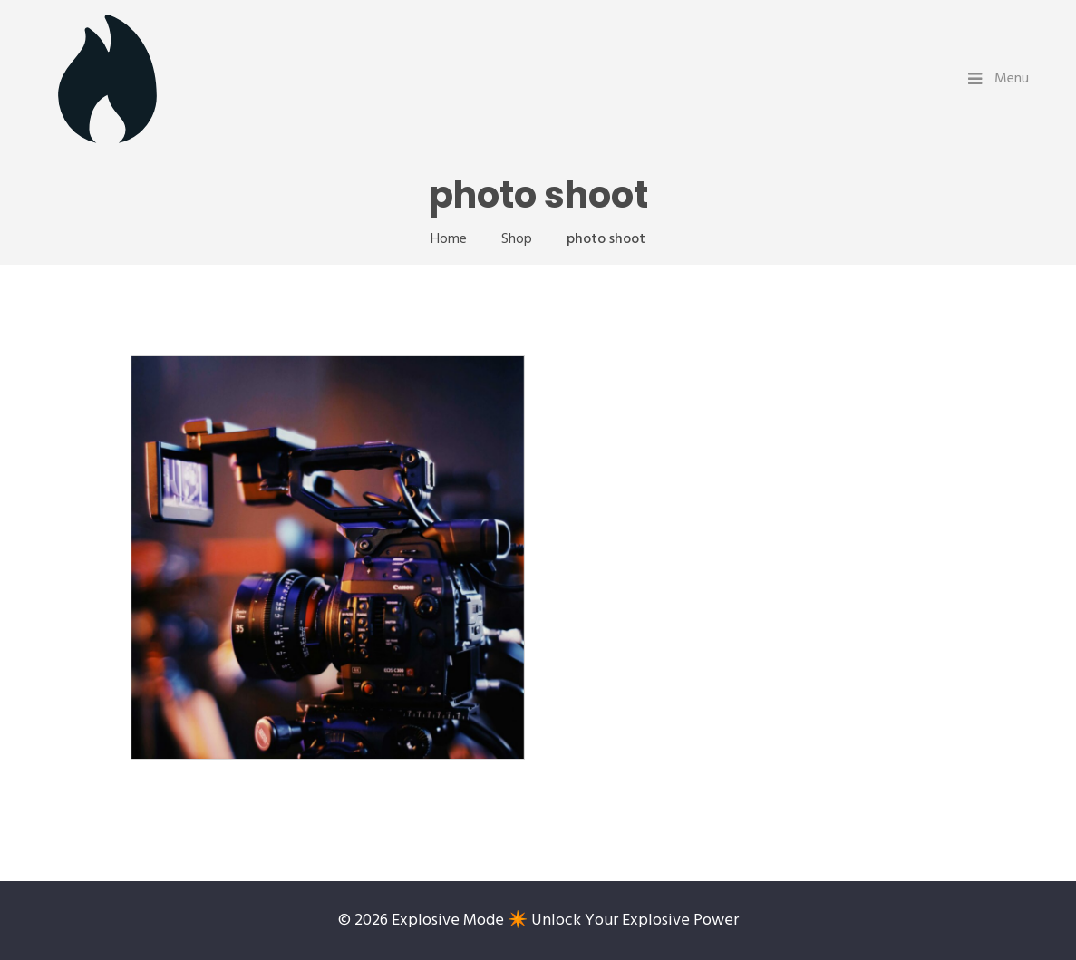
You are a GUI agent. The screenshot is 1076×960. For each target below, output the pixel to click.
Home (449, 239)
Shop (516, 239)
